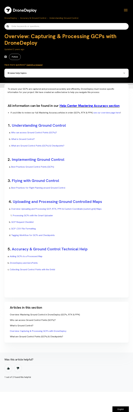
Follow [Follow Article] (15, 57)
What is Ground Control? (23, 139)
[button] (66, 73)
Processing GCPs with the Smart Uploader (33, 215)
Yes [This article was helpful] (8, 369)
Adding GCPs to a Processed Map (26, 256)
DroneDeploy (10, 18)
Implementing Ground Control (38, 159)
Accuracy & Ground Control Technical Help (50, 249)
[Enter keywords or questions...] (66, 26)
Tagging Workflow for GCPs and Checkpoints (33, 235)
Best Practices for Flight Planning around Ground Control (38, 188)
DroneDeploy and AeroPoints (24, 263)
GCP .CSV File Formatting (23, 228)
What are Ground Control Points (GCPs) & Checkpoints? (37, 146)
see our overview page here (106, 112)
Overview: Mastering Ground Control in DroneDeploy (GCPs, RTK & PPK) (45, 314)
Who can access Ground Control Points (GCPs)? (34, 132)
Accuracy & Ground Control (33, 18)
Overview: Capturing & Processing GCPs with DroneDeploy (38, 331)
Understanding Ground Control (63, 18)
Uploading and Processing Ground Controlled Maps (58, 201)
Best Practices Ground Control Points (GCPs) (32, 167)
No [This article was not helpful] (18, 369)
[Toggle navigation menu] (126, 10)
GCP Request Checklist (22, 222)
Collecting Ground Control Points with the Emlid (32, 269)
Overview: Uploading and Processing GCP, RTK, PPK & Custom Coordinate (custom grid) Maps (56, 209)
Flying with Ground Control (36, 180)
